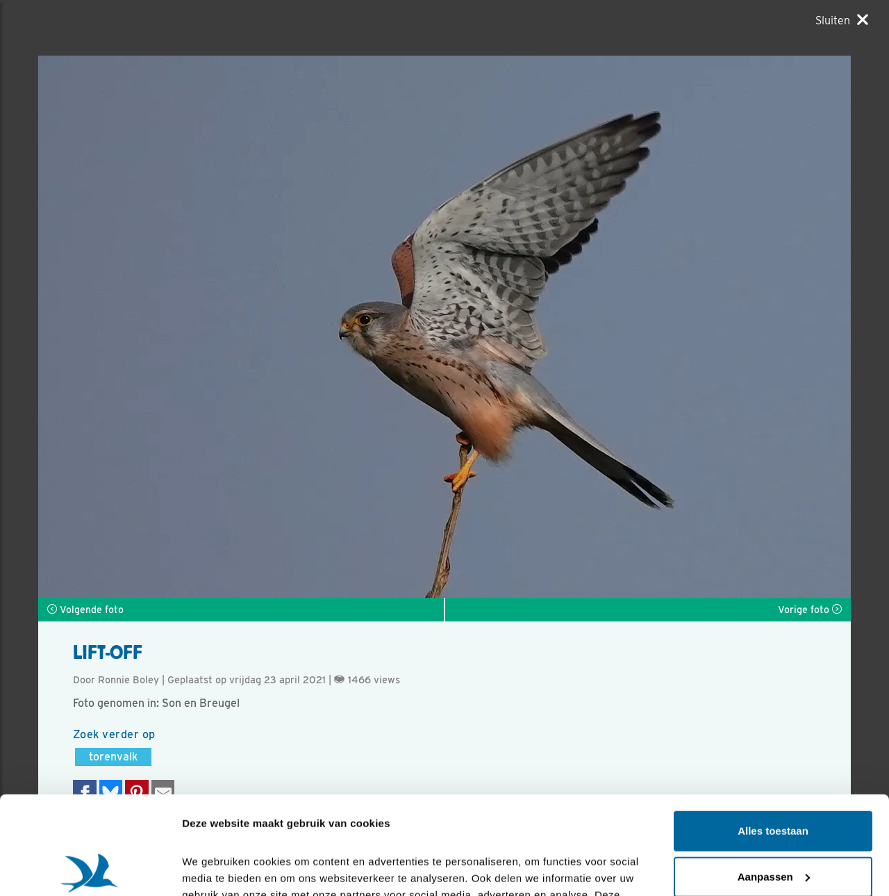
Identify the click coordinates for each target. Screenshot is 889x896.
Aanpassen (774, 778)
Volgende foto (85, 609)
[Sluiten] (841, 20)
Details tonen (215, 868)
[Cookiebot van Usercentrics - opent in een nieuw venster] (90, 868)
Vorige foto (810, 609)
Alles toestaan (773, 733)
